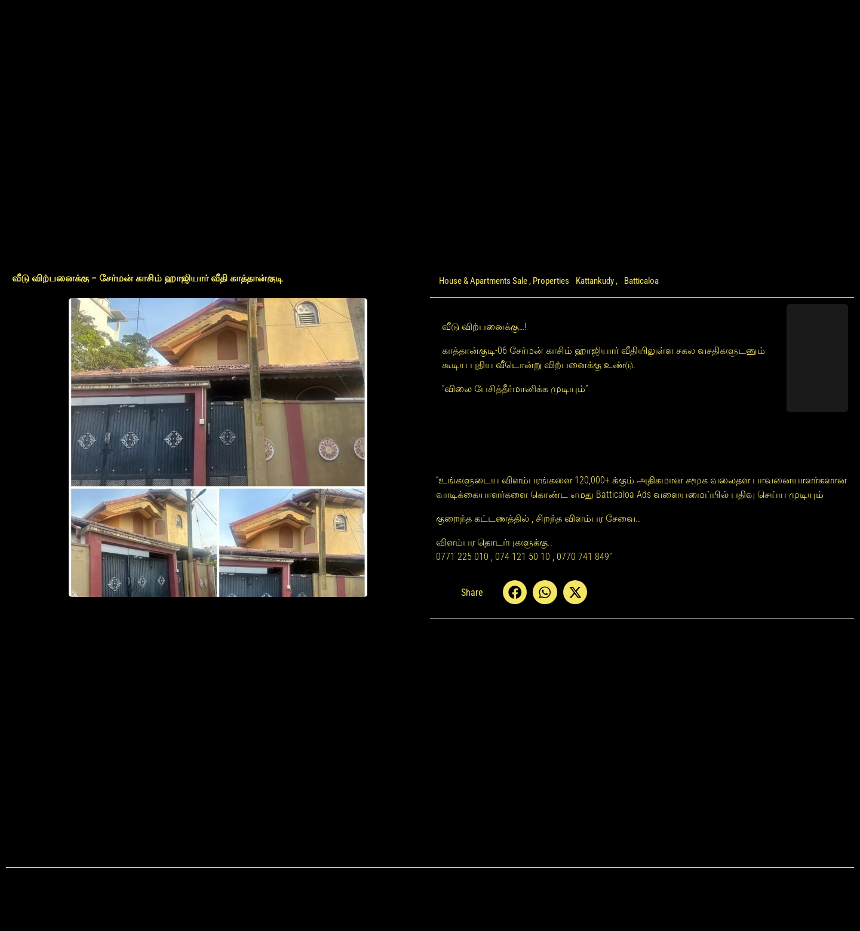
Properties (551, 280)
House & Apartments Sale (483, 280)
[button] (515, 592)
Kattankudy (595, 280)
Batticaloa (641, 280)
